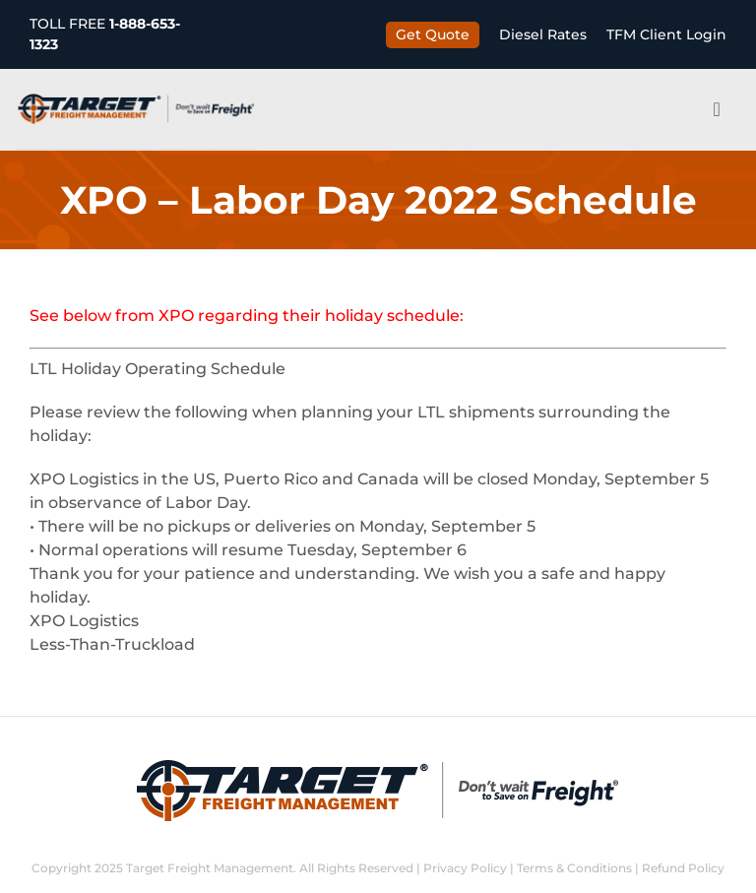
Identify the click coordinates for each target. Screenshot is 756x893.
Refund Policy (683, 868)
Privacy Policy (465, 868)
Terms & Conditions (574, 868)
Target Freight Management (209, 868)
